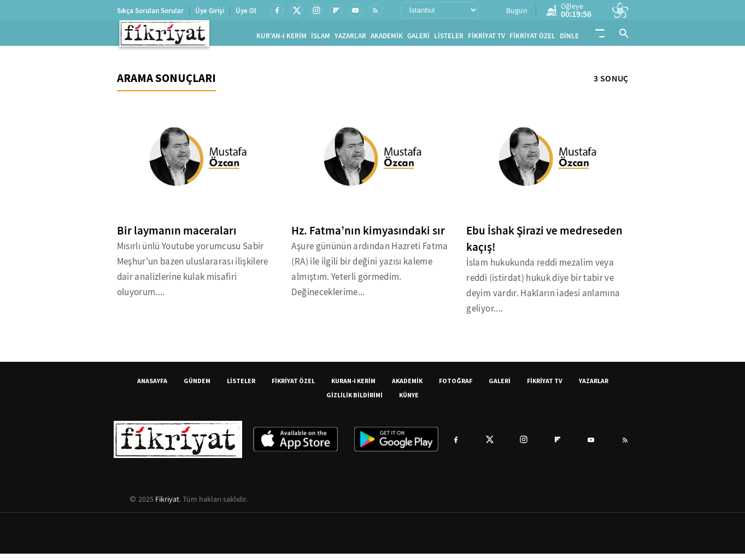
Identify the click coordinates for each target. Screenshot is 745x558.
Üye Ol (246, 10)
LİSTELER (449, 38)
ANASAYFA (152, 385)
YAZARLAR (350, 38)
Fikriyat (167, 503)
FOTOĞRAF (455, 385)
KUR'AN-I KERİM (281, 38)
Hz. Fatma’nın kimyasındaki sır (368, 235)
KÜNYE (409, 399)
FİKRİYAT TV (486, 38)
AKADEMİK (387, 38)
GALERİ (418, 38)
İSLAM (320, 38)
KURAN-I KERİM (353, 385)
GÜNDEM (197, 385)
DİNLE (569, 38)
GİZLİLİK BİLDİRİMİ (354, 399)
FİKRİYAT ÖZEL (532, 38)
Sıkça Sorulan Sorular (150, 10)
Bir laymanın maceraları (177, 235)
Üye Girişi (209, 10)
